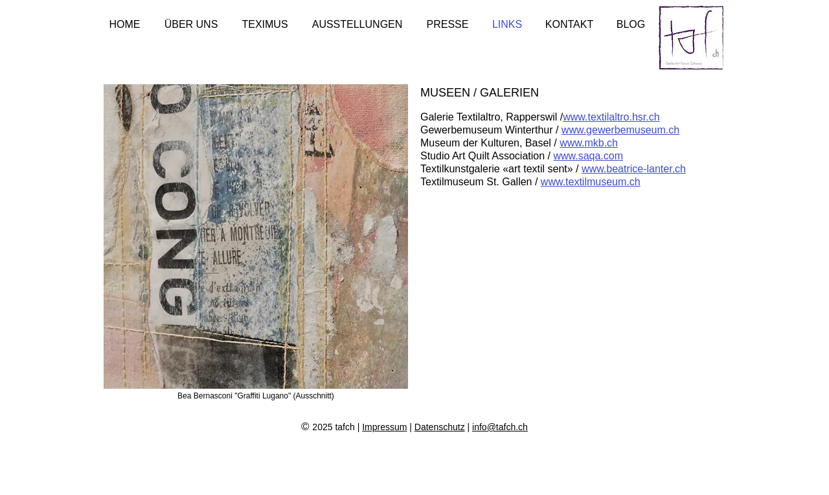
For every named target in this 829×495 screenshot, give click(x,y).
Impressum (384, 427)
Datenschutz (439, 427)
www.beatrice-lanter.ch (634, 168)
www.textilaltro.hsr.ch (611, 116)
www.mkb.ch (589, 142)
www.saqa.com (588, 155)
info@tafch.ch (500, 427)
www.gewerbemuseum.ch (620, 129)
